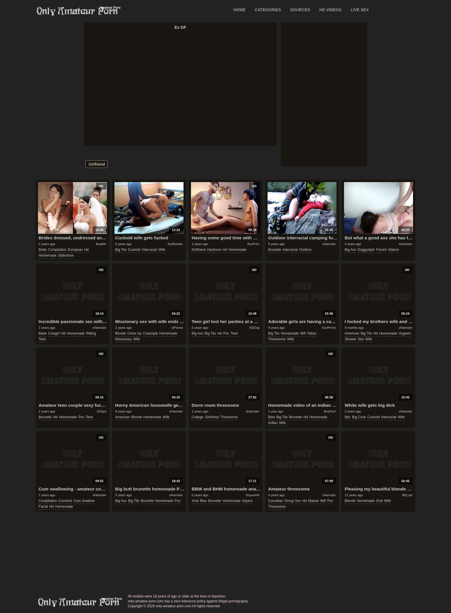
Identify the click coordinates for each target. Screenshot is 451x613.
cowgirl (54, 333)
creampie (150, 333)
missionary (123, 339)
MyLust (407, 495)
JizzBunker (175, 244)
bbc (348, 417)
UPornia (177, 327)
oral (379, 501)
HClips (101, 411)
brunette (274, 250)
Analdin (101, 244)
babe (43, 333)
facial (43, 507)
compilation (57, 250)
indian (273, 423)
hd (86, 250)
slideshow (66, 255)
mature (393, 250)
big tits (120, 250)
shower (350, 339)
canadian (275, 501)
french (381, 250)
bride (43, 250)
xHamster (329, 244)
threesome (277, 339)
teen (42, 339)
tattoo (311, 333)
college (197, 417)
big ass (350, 250)
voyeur (247, 501)
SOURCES (300, 9)
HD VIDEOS (330, 9)
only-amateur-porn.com (79, 602)
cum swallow (84, 501)
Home (240, 9)
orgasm (405, 333)
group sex (292, 501)
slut (361, 339)
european (75, 250)
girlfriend (97, 164)
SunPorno (329, 327)
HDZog (254, 327)
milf (303, 333)
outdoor (305, 250)
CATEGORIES (268, 9)
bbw (271, 417)
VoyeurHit (252, 495)
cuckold (134, 250)
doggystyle (366, 250)
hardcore (214, 250)
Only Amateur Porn (77, 11)
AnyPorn (253, 244)
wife (161, 250)
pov (226, 333)
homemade (47, 255)
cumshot (65, 501)
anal (195, 501)
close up (134, 333)
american (352, 333)
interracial (149, 250)
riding (91, 333)
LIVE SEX (360, 9)
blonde (120, 333)
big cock (359, 417)
